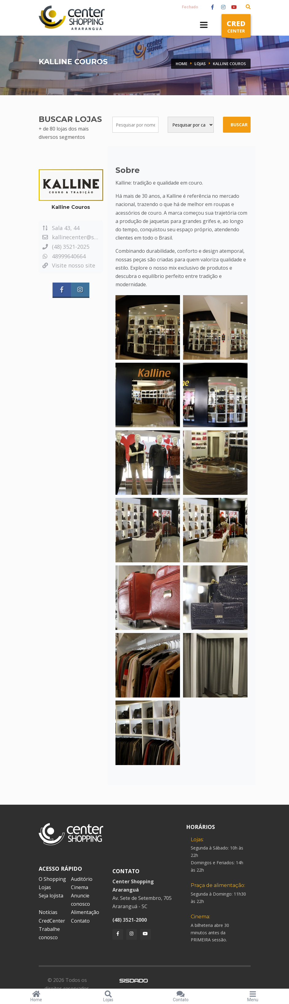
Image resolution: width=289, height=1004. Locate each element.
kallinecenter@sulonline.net (83, 237)
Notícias (48, 912)
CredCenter (52, 920)
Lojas (200, 63)
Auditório (81, 879)
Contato (80, 920)
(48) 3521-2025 (65, 246)
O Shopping (52, 879)
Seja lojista (51, 895)
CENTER (236, 27)
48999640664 (64, 256)
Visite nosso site (68, 265)
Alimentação (85, 912)
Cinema (79, 887)
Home (181, 63)
